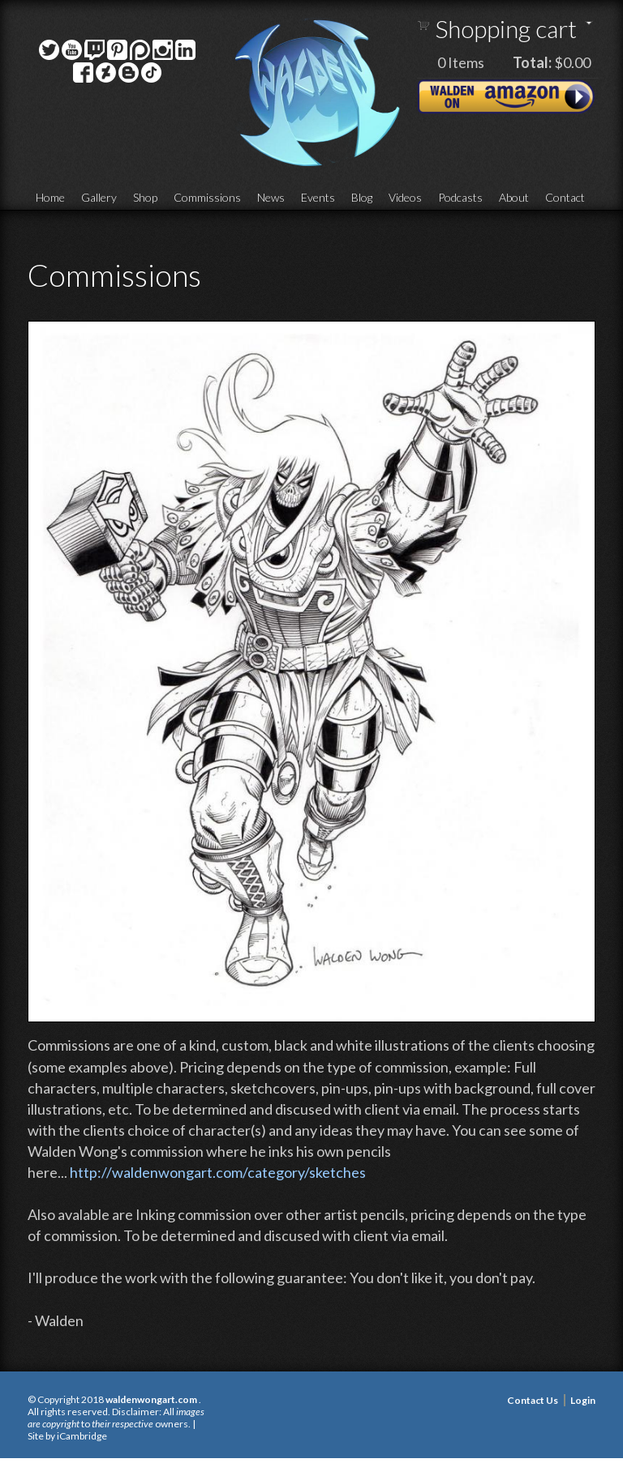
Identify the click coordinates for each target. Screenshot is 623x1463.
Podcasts (460, 197)
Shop (145, 197)
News (271, 197)
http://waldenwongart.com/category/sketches (218, 1172)
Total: (532, 62)
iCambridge (82, 1436)
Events (318, 197)
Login (582, 1400)
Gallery (99, 197)
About (514, 197)
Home (50, 197)
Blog (361, 197)
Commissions (207, 197)
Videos (405, 197)
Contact (565, 197)
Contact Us (532, 1400)
